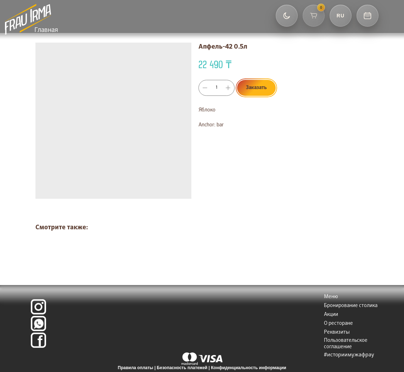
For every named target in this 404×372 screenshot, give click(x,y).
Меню (331, 296)
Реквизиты (337, 332)
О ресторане (338, 323)
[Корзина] (314, 16)
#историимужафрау (349, 354)
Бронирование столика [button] (350, 305)
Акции (331, 314)
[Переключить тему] (287, 16)
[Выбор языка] (341, 16)
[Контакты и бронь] (367, 16)
